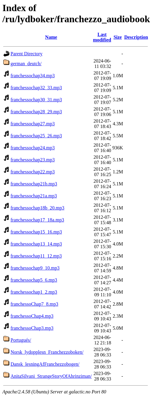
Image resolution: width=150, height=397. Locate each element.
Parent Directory (26, 53)
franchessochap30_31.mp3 (36, 99)
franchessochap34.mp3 (33, 75)
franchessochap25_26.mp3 (36, 135)
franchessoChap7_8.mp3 (34, 304)
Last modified (102, 37)
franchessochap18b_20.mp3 (37, 207)
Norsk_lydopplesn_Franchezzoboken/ (47, 352)
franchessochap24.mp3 (33, 147)
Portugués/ (21, 340)
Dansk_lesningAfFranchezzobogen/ (45, 364)
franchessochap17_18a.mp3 (37, 219)
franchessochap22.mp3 (33, 171)
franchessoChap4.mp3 (32, 316)
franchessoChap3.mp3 (32, 328)
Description (136, 37)
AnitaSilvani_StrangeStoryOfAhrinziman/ (51, 376)
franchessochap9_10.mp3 (35, 267)
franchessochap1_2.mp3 (34, 292)
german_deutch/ (26, 63)
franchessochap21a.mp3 (34, 195)
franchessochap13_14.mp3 (36, 243)
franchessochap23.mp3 (33, 159)
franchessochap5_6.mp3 (34, 279)
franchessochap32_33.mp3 (36, 87)
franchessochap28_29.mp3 (36, 111)
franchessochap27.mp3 (33, 123)
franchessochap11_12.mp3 (36, 255)
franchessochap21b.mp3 (34, 183)
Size (118, 37)
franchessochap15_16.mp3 (36, 231)
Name (51, 37)
